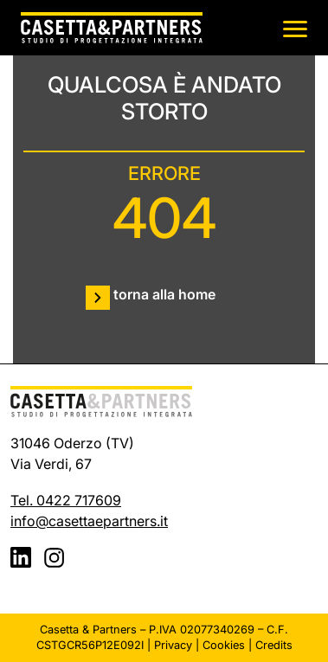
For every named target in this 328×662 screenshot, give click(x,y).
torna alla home (164, 294)
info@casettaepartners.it (89, 521)
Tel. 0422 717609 (65, 500)
